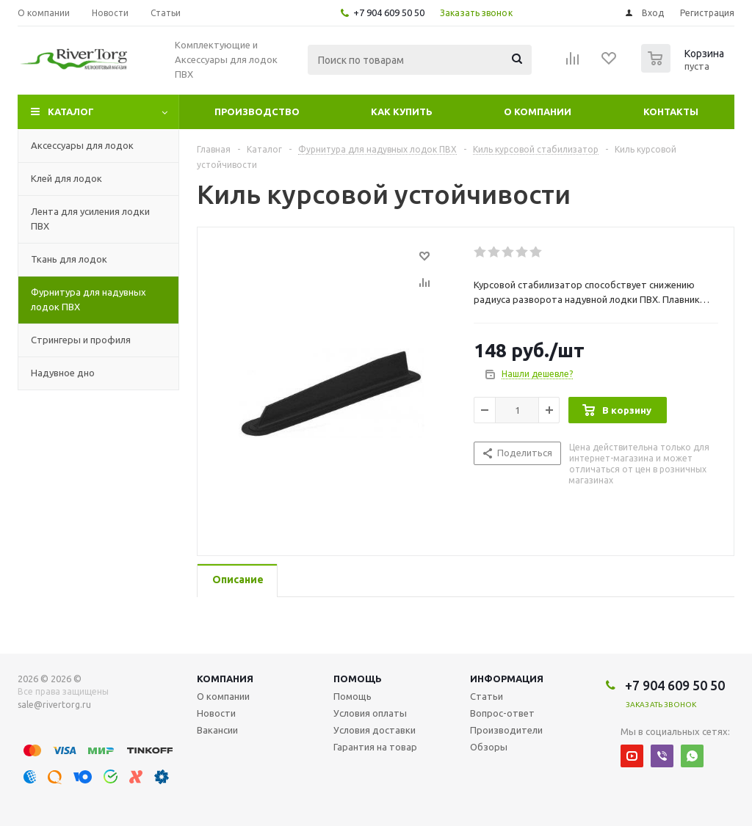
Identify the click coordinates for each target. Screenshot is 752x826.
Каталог (71, 111)
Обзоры (488, 747)
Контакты (670, 111)
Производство (257, 111)
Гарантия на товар (375, 747)
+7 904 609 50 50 (388, 12)
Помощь (357, 678)
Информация (506, 678)
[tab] (237, 580)
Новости (216, 713)
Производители (506, 730)
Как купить (402, 111)
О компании (537, 111)
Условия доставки (374, 730)
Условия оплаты (370, 713)
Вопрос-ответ (502, 713)
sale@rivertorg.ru (54, 704)
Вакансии (217, 730)
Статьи (486, 696)
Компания (225, 678)
